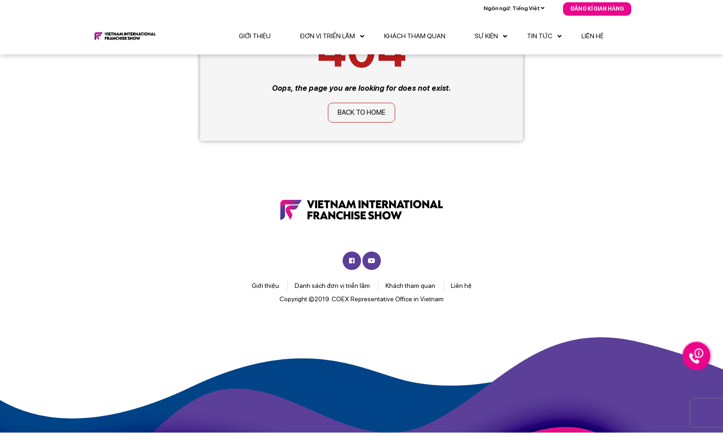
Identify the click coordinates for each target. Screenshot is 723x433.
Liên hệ (592, 36)
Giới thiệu (255, 36)
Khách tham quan (414, 36)
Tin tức (546, 36)
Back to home (361, 112)
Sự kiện (493, 36)
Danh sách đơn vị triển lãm (332, 285)
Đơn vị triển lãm (334, 36)
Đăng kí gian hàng (597, 9)
